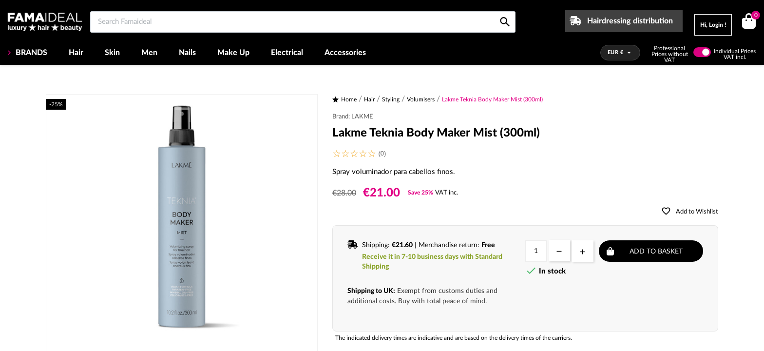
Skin (112, 53)
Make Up (233, 53)
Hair (76, 53)
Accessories (345, 53)
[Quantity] (536, 251)
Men (149, 53)
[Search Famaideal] (303, 22)
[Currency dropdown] (620, 52)
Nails (187, 53)
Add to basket (656, 251)
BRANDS (30, 53)
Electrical (287, 53)
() (754, 16)
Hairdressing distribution (630, 21)
